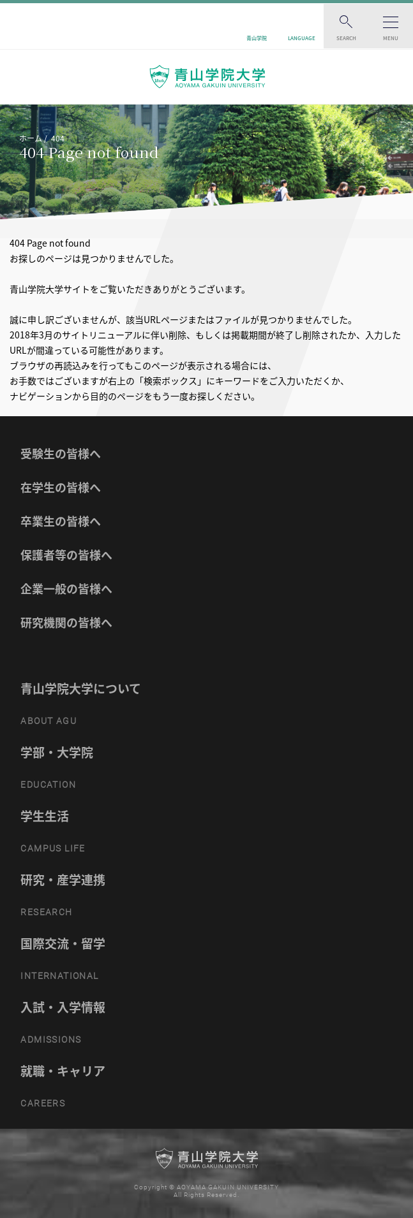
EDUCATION (48, 784)
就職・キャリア (62, 1071)
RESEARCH (46, 912)
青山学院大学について (80, 688)
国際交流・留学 (62, 943)
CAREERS (42, 1103)
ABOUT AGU (48, 720)
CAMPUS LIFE (52, 848)
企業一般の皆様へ (66, 588)
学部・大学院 (56, 752)
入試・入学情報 (62, 1007)
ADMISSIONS (50, 1039)
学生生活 (44, 816)
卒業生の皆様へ (60, 521)
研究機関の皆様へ (66, 622)
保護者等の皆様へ (66, 554)
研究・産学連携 (62, 879)
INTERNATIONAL (59, 975)
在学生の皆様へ (60, 487)
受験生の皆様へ (60, 453)
